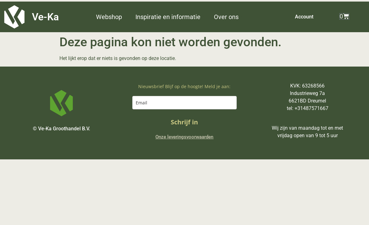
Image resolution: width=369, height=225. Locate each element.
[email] (184, 102)
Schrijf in (184, 122)
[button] (112, 17)
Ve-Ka (45, 17)
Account (304, 17)
